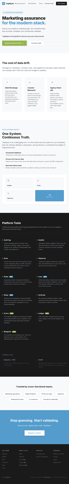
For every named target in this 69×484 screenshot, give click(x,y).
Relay (20, 454)
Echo (3, 459)
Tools (40, 3)
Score (22, 459)
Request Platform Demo (14, 43)
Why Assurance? (20, 3)
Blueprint (23, 465)
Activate (21, 456)
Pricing (55, 456)
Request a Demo (34, 433)
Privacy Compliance (42, 456)
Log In (55, 459)
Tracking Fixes (40, 454)
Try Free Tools (49, 3)
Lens (3, 468)
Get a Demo (61, 3)
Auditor (4, 456)
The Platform (32, 3)
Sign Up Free (57, 462)
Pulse (3, 465)
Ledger (22, 462)
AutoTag (4, 454)
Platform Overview (58, 454)
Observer (5, 462)
